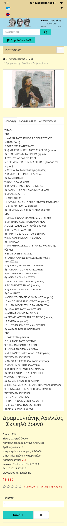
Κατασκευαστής (17, 59)
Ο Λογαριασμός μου (43, 2)
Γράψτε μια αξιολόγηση (51, 486)
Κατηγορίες (13, 50)
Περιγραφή (10, 121)
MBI (31, 59)
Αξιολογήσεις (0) (48, 121)
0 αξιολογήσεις (31, 486)
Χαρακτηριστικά (27, 121)
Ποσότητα (8, 498)
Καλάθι (18, 515)
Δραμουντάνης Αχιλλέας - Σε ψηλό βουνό (27, 63)
